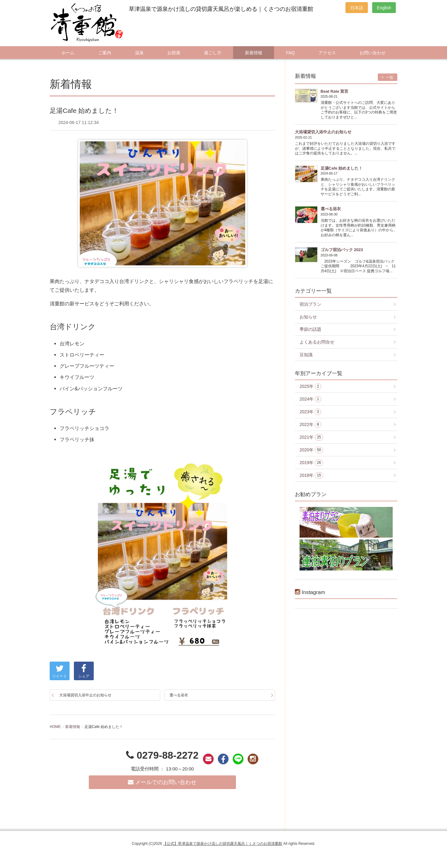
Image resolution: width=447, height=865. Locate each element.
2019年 (311, 462)
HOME (55, 727)
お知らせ (308, 316)
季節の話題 (310, 329)
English (384, 7)
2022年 (310, 424)
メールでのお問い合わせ (162, 782)
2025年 (310, 386)
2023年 (310, 412)
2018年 (311, 475)
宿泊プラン (310, 304)
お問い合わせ (372, 52)
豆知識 (306, 354)
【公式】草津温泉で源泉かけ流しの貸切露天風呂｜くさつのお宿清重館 (222, 843)
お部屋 (173, 52)
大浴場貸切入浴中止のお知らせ (85, 695)
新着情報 (253, 52)
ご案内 (104, 52)
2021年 (311, 437)
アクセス (327, 52)
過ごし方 (212, 52)
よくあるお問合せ (317, 341)
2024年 (310, 399)
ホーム (67, 52)
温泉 (139, 52)
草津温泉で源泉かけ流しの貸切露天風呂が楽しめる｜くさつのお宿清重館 (221, 9)
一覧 (387, 77)
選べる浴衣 (178, 695)
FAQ (290, 52)
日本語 (356, 7)
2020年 (311, 450)
